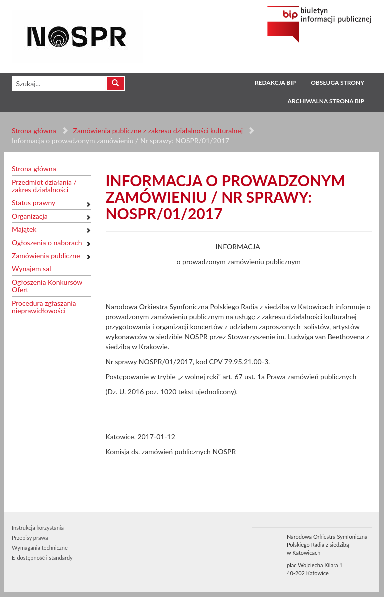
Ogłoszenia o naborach (47, 242)
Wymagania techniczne (40, 547)
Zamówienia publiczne (46, 255)
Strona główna (34, 130)
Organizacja (30, 216)
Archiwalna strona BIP (326, 101)
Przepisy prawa (30, 537)
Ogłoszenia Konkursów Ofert (47, 286)
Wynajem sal (31, 268)
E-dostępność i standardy (42, 557)
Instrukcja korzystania (38, 527)
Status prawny (34, 202)
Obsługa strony (337, 82)
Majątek (24, 229)
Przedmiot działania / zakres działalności (44, 186)
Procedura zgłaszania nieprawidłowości (44, 307)
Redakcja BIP (275, 82)
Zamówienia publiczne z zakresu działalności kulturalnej (158, 130)
